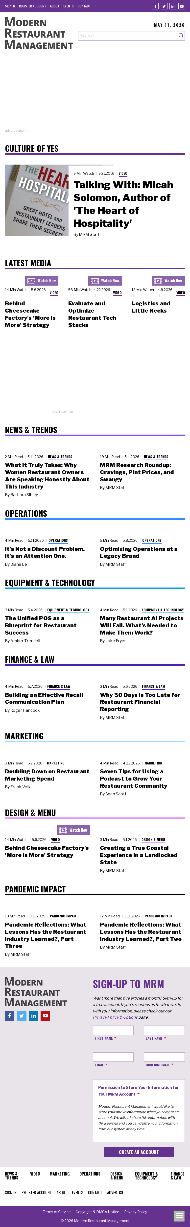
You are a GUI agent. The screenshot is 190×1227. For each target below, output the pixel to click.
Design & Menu (153, 839)
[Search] (181, 36)
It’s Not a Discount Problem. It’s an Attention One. (45, 552)
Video (123, 173)
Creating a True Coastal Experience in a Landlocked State (139, 855)
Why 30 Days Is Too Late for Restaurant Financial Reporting (140, 702)
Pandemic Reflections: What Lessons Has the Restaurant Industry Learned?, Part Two (141, 931)
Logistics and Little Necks (151, 307)
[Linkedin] (172, 6)
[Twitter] (164, 6)
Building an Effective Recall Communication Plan (44, 698)
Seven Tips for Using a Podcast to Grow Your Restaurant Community (133, 778)
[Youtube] (181, 6)
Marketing (56, 762)
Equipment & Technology (68, 609)
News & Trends (60, 456)
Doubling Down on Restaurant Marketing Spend (47, 775)
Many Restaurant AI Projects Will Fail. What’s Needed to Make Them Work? (142, 625)
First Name (104, 1038)
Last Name (154, 1038)
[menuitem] (10, 5)
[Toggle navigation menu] (179, 1216)
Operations (58, 540)
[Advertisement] (95, 93)
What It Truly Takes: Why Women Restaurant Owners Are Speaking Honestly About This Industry (47, 476)
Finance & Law (58, 686)
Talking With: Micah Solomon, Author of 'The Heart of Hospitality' (123, 203)
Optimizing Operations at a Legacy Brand (139, 552)
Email (99, 1064)
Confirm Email (157, 1064)
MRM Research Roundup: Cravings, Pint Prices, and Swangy (137, 472)
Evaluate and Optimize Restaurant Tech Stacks (92, 314)
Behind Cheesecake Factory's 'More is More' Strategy (30, 314)
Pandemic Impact (64, 915)
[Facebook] (155, 6)
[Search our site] (127, 36)
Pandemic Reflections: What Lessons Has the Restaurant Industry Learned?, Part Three (45, 935)
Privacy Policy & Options (115, 1017)
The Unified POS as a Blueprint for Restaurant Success (41, 625)
